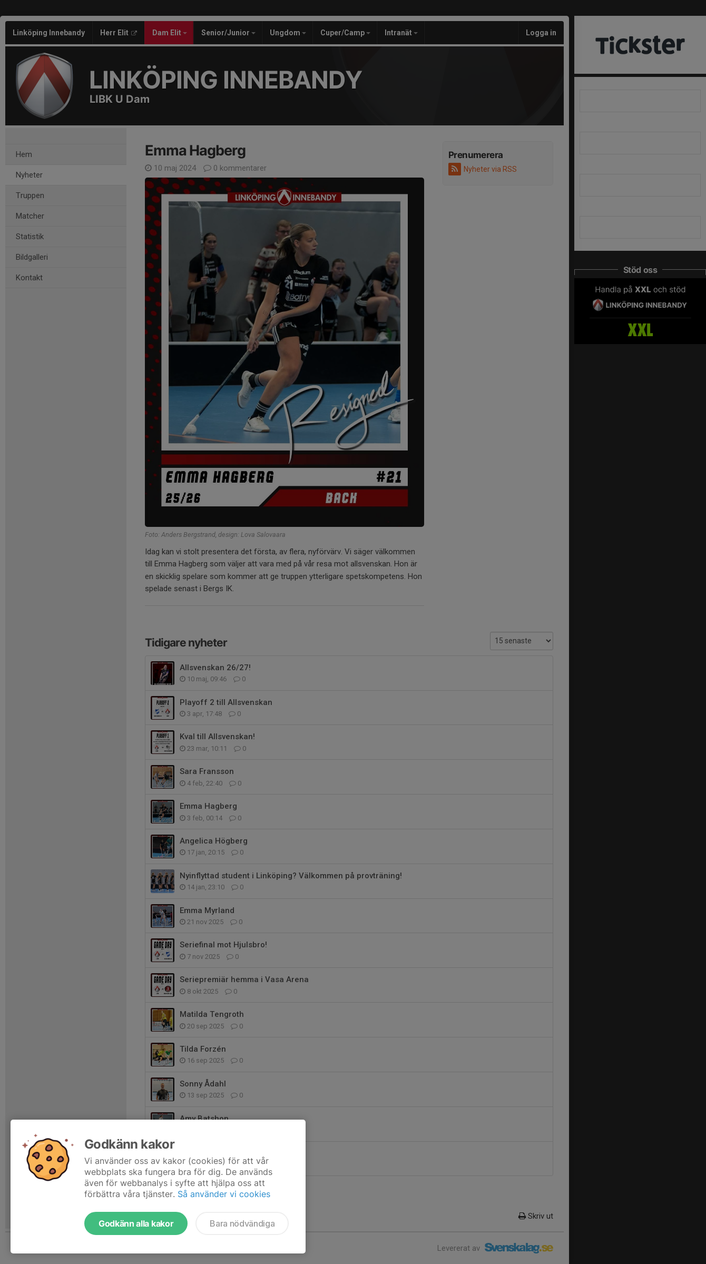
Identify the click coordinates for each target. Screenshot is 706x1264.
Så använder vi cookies (224, 1194)
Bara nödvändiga (242, 1223)
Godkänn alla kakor (136, 1223)
